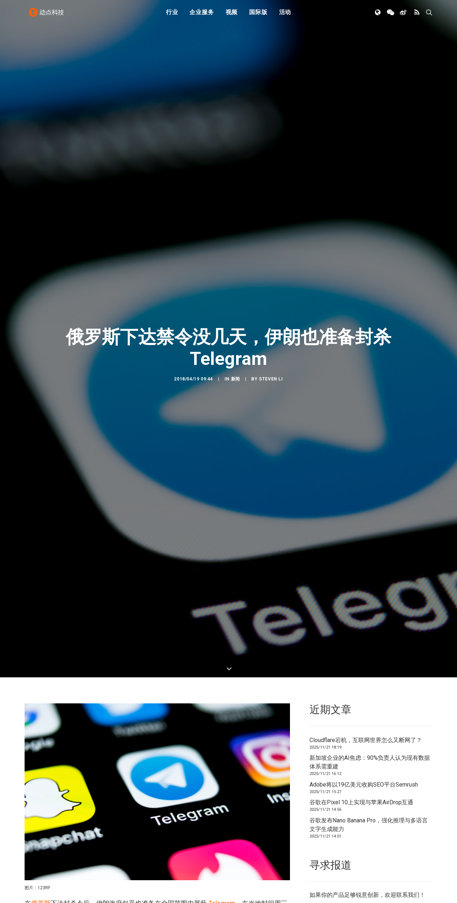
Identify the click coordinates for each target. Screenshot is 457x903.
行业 (172, 15)
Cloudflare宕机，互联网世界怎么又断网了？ (365, 548)
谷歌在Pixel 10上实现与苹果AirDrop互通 (361, 610)
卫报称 (34, 781)
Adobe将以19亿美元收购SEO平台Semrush (363, 592)
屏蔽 (135, 752)
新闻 (235, 283)
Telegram (221, 711)
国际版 (258, 15)
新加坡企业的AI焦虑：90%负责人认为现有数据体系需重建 (369, 570)
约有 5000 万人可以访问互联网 (124, 763)
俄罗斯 (41, 711)
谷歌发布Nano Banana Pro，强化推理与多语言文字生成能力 (368, 632)
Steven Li (271, 283)
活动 (285, 15)
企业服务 (201, 15)
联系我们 (407, 703)
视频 (232, 15)
